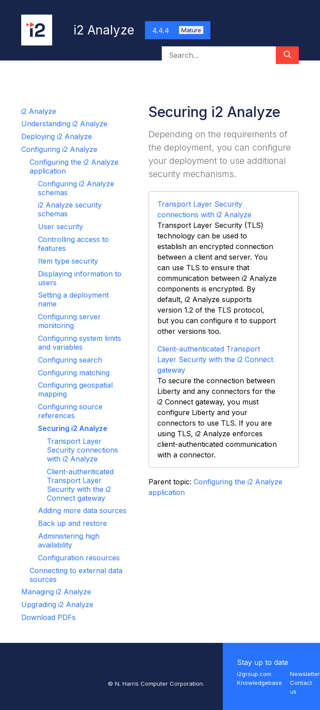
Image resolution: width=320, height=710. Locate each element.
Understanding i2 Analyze (64, 123)
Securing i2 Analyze (72, 428)
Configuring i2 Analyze (59, 149)
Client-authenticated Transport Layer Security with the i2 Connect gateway (80, 484)
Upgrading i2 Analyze (57, 604)
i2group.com (254, 673)
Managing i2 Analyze (56, 591)
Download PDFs (48, 617)
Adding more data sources (82, 510)
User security (60, 226)
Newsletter (305, 673)
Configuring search (70, 359)
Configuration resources (79, 557)
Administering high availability (68, 540)
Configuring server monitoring (69, 321)
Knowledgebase (259, 682)
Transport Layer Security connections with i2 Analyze (82, 450)
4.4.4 (177, 30)
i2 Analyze (38, 111)
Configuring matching (74, 372)
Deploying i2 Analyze (56, 136)
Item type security (68, 261)
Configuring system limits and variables (79, 342)
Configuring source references (70, 411)
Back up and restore (72, 523)
